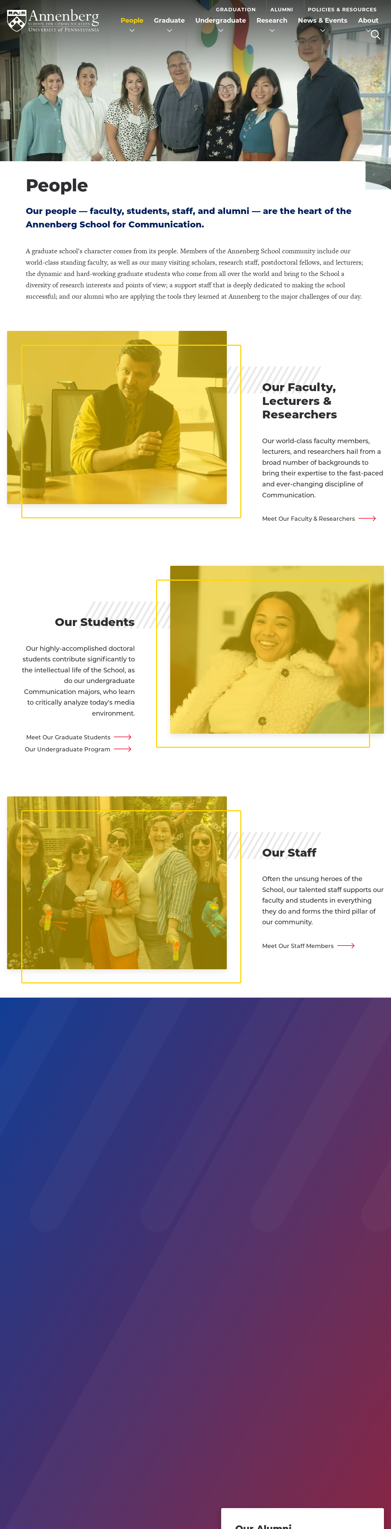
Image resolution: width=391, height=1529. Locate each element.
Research (272, 20)
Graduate (169, 20)
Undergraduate (220, 20)
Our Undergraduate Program (67, 749)
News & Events (322, 20)
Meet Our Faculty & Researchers (308, 518)
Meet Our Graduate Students (68, 737)
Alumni (281, 9)
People (132, 20)
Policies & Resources (342, 9)
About (368, 20)
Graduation (236, 9)
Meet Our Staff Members (298, 946)
